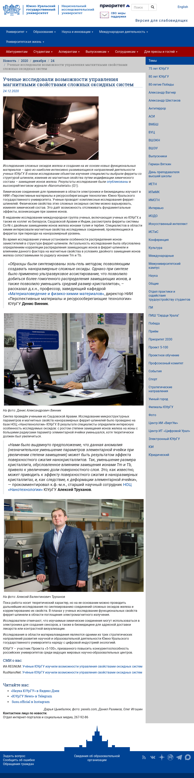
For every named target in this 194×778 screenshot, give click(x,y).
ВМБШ (153, 124)
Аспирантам (69, 52)
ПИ (151, 307)
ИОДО (153, 216)
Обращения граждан (18, 764)
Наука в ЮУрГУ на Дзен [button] (161, 757)
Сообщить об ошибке (19, 760)
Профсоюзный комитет (166, 363)
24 (52, 61)
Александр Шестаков (164, 100)
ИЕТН (153, 184)
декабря (39, 61)
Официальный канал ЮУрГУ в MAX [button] (188, 757)
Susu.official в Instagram (31, 702)
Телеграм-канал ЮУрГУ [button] (179, 757)
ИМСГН (154, 200)
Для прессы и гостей (160, 52)
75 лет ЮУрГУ (159, 68)
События (155, 371)
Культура (155, 248)
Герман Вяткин (160, 164)
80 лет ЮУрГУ (159, 76)
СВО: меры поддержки (118, 15)
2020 (24, 61)
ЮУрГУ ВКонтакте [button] (153, 757)
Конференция (159, 240)
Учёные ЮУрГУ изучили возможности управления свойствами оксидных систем (82, 666)
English (183, 7)
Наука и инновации (77, 32)
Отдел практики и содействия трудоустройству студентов (169, 295)
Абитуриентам (16, 52)
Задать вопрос (14, 756)
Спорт (153, 379)
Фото (152, 415)
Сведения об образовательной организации (97, 758)
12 (9, 91)
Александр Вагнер (162, 92)
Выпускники (158, 156)
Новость (9, 61)
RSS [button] (144, 757)
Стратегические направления (160, 389)
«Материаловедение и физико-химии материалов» (56, 293)
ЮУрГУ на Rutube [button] (170, 757)
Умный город (158, 399)
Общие (154, 283)
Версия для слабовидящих (161, 20)
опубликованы (118, 182)
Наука (153, 276)
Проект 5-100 (158, 347)
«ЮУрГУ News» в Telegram (31, 696)
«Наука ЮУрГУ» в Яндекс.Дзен (35, 691)
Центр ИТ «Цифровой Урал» (169, 431)
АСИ (152, 116)
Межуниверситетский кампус (164, 266)
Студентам (43, 52)
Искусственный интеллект (168, 224)
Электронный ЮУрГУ (164, 439)
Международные (161, 256)
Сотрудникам (126, 52)
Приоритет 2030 (160, 339)
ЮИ (151, 447)
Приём (153, 331)
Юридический (159, 455)
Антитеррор (157, 108)
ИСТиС (153, 232)
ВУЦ (152, 132)
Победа (154, 323)
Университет (16, 32)
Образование (44, 32)
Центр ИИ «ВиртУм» (163, 423)
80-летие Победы (161, 84)
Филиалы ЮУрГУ (161, 407)
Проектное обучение (164, 355)
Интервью (156, 208)
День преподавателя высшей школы (164, 174)
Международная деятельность (123, 32)
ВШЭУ (153, 148)
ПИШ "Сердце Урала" (164, 315)
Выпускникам (97, 52)
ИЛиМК (154, 192)
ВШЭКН (154, 140)
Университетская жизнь (25, 42)
